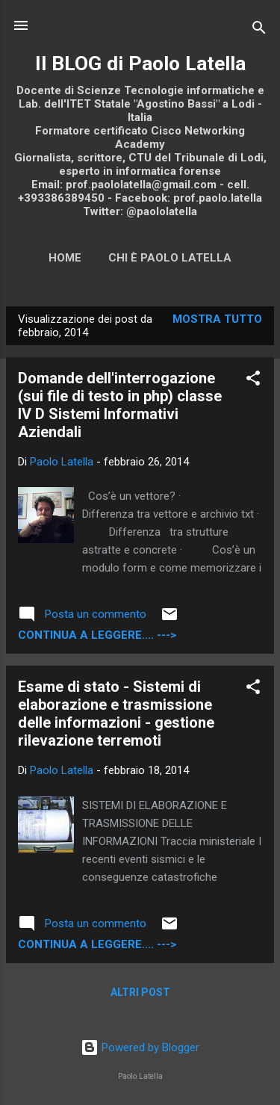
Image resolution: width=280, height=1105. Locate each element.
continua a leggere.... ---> (97, 635)
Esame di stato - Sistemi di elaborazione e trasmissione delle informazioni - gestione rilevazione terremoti (116, 713)
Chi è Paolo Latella (169, 257)
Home (65, 257)
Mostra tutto (217, 319)
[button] (253, 380)
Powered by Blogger (140, 1047)
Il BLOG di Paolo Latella (140, 63)
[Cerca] (259, 30)
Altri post (140, 992)
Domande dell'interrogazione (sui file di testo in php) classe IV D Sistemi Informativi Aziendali (120, 405)
